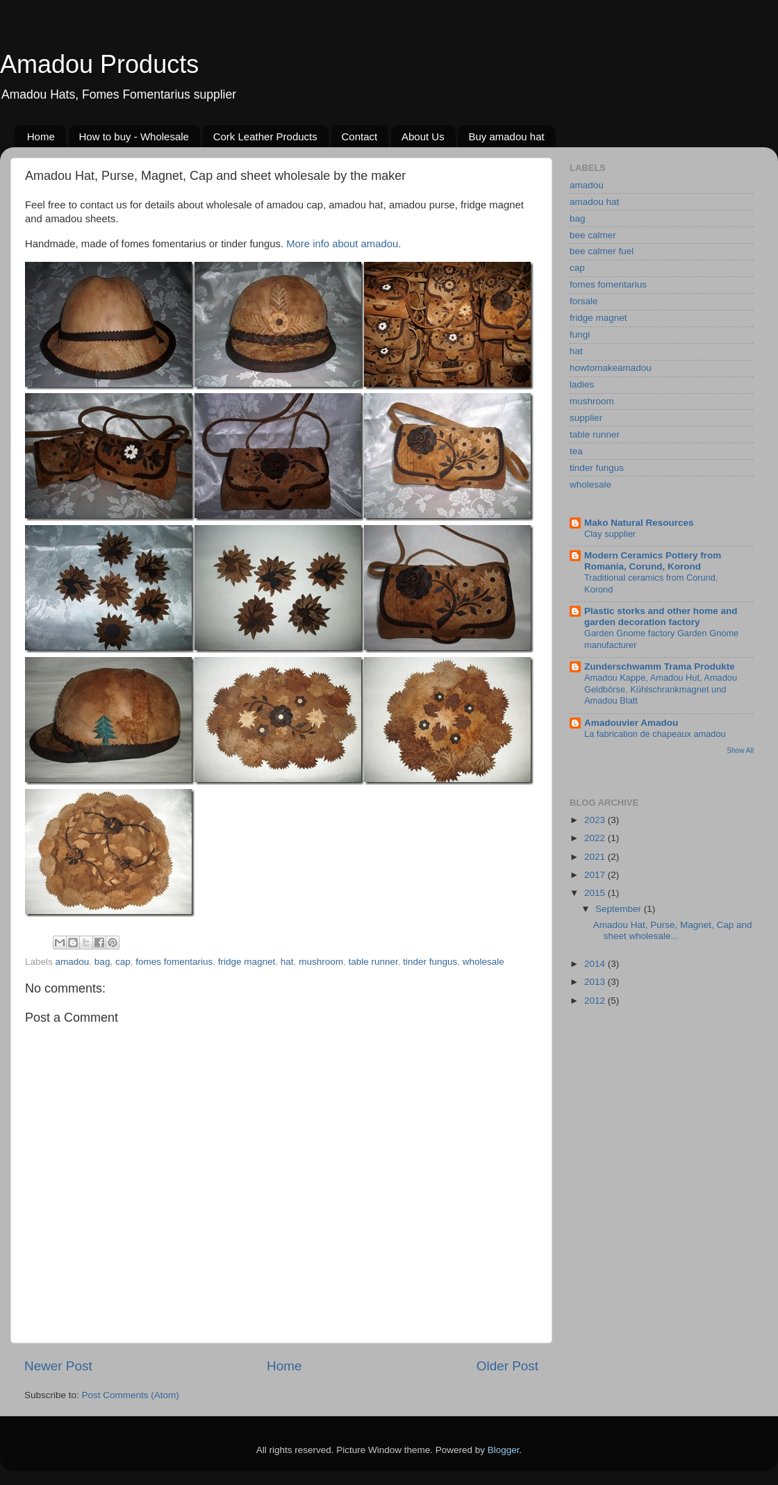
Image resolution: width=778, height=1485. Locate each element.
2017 (596, 875)
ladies (582, 384)
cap (123, 961)
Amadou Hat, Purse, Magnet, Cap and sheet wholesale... (672, 930)
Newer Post (58, 1366)
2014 (596, 964)
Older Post (507, 1366)
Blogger (504, 1450)
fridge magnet (247, 961)
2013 (596, 982)
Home (41, 136)
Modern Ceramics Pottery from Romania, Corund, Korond (652, 561)
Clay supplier (610, 534)
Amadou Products (99, 64)
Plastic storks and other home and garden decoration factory (661, 616)
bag (102, 961)
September (619, 909)
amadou (73, 961)
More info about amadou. (343, 243)
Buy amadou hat (506, 136)
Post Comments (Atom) (130, 1395)
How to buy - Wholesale (134, 136)
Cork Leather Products (265, 136)
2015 (596, 893)
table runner (372, 961)
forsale (584, 301)
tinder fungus (430, 961)
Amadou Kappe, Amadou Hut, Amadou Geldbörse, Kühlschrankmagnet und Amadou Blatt (660, 689)
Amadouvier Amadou (631, 722)
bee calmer (593, 235)
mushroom (321, 961)
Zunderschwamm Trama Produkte (659, 666)
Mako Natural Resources (639, 522)
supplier (586, 418)
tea (576, 451)
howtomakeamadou (611, 368)
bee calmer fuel (602, 251)
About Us (423, 136)
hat (287, 961)
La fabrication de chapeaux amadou (655, 734)
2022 (596, 838)
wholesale (483, 961)
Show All (740, 750)
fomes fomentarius (174, 961)
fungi (580, 334)
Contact (360, 136)
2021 (596, 857)
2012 (596, 1000)
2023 (596, 820)
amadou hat (594, 202)
